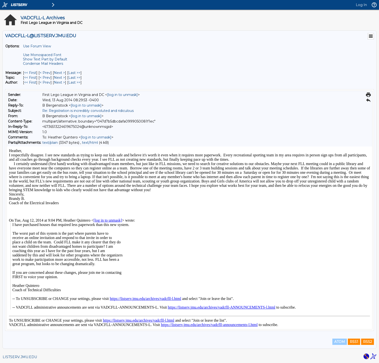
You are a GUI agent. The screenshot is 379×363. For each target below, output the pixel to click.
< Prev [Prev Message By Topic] (45, 77)
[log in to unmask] (122, 95)
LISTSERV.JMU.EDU (20, 357)
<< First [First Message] (30, 73)
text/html (90, 142)
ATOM (339, 342)
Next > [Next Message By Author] (59, 82)
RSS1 (354, 342)
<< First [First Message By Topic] (30, 77)
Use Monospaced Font (42, 55)
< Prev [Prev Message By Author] (45, 82)
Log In (361, 5)
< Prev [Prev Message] (45, 73)
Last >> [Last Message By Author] (74, 82)
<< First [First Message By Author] (30, 82)
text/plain (50, 142)
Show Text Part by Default (45, 59)
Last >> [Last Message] (74, 73)
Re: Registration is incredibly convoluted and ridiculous (88, 111)
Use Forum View (37, 46)
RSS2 (367, 342)
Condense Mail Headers (43, 63)
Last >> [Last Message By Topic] (74, 77)
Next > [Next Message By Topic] (59, 77)
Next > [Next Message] (59, 73)
